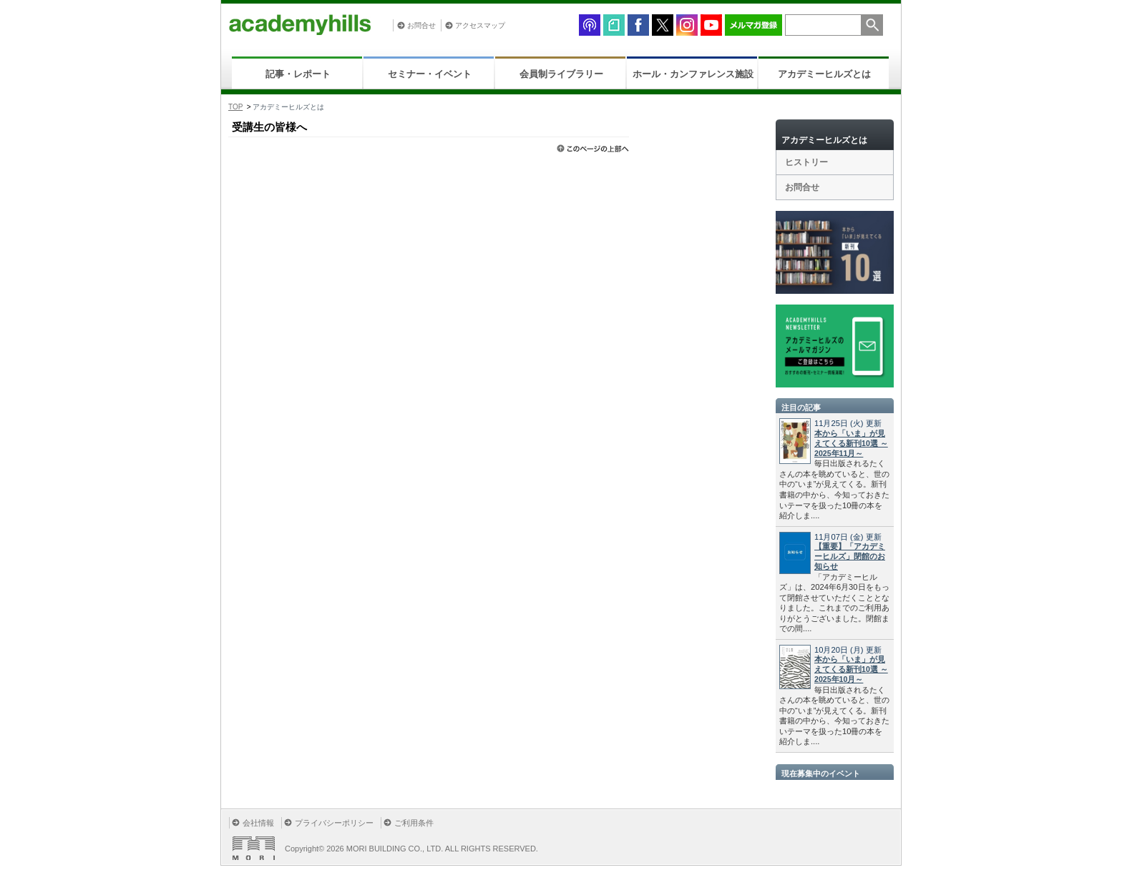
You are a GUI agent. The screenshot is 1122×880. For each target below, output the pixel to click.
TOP (235, 107)
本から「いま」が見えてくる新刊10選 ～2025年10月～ (851, 669)
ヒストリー (806, 162)
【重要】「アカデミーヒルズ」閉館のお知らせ (849, 556)
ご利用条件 (414, 823)
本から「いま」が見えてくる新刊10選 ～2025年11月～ (851, 443)
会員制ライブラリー (561, 74)
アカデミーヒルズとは (824, 74)
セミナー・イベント (430, 74)
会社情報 (258, 823)
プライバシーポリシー (334, 823)
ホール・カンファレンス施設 (693, 74)
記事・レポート (298, 74)
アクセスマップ (480, 25)
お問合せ (421, 25)
